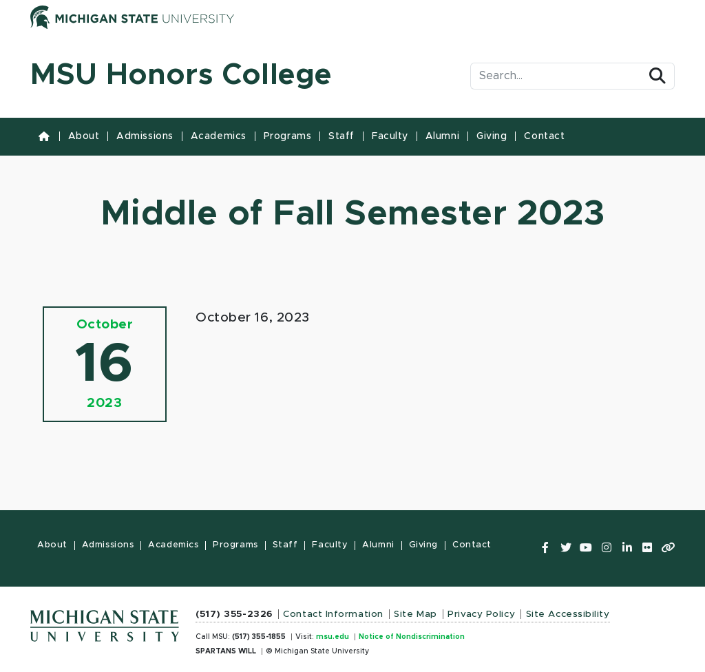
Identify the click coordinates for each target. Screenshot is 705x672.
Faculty (390, 136)
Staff (341, 136)
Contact (544, 136)
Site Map (415, 614)
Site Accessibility (568, 614)
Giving (491, 136)
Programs (287, 136)
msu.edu (332, 636)
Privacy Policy (481, 614)
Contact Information (333, 614)
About (84, 136)
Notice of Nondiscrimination (412, 636)
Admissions (144, 136)
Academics (218, 136)
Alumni (442, 136)
